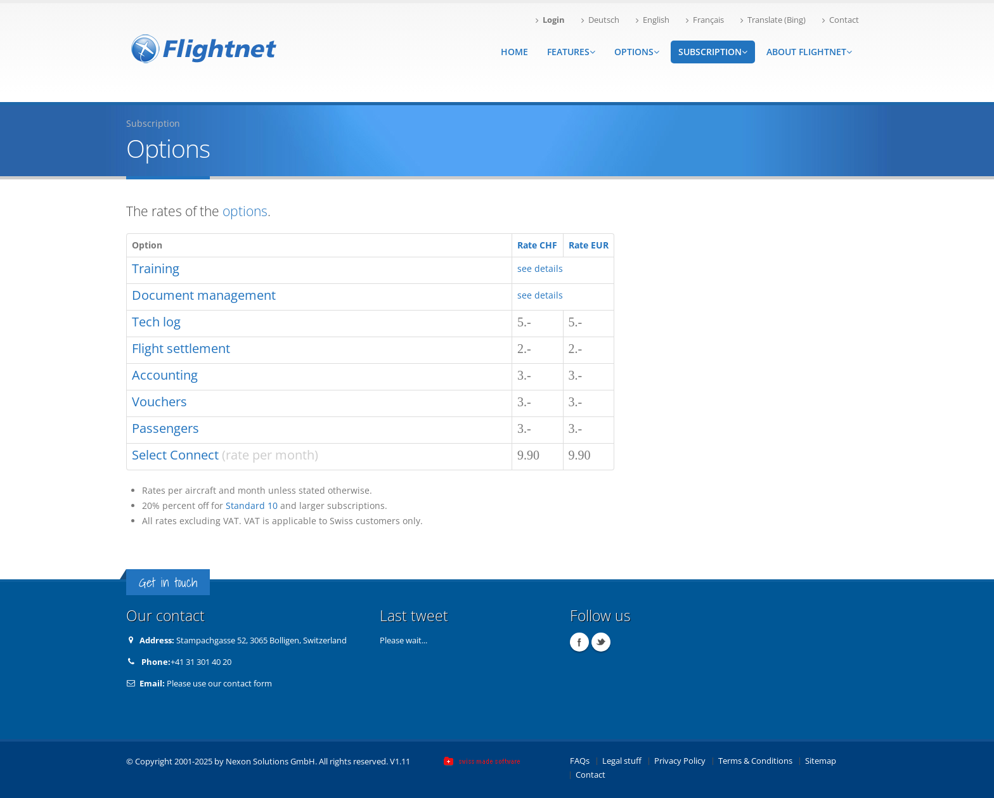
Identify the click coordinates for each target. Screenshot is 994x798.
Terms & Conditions (755, 761)
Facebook (579, 642)
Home (514, 52)
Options (636, 52)
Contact (840, 20)
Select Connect (175, 454)
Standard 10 (252, 505)
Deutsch (600, 20)
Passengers (165, 428)
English (652, 20)
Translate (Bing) (773, 20)
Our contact (165, 616)
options (245, 211)
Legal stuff (622, 761)
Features (571, 52)
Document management (204, 295)
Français (705, 20)
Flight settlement (181, 348)
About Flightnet (809, 52)
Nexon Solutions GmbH (270, 761)
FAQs (580, 761)
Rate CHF (537, 245)
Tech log (156, 321)
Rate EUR (589, 245)
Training (155, 268)
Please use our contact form (219, 683)
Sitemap (820, 761)
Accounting (165, 374)
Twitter (600, 642)
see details (540, 268)
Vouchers (159, 401)
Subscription (712, 52)
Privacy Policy (680, 761)
